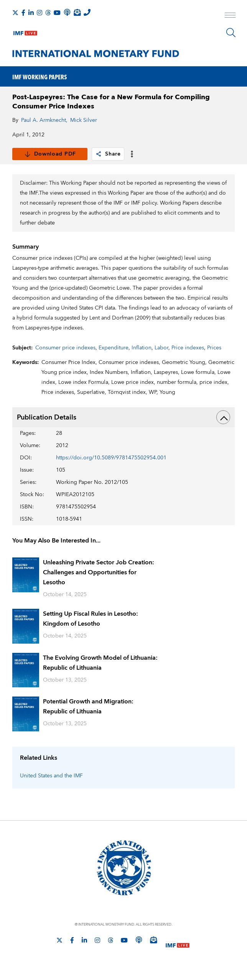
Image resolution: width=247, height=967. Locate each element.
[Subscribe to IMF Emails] (77, 12)
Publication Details (123, 417)
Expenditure (113, 347)
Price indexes (187, 347)
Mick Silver (83, 120)
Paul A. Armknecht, (44, 120)
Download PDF (50, 154)
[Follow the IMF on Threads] (48, 13)
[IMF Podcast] (67, 12)
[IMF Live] (25, 31)
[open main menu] (230, 16)
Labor (161, 347)
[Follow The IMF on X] (15, 13)
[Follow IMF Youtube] (57, 13)
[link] (98, 154)
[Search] (230, 32)
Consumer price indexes (65, 347)
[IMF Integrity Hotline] (87, 12)
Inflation (141, 347)
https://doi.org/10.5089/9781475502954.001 (111, 457)
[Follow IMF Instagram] (39, 13)
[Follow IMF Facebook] (23, 13)
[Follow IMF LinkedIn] (31, 13)
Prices (214, 347)
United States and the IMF (51, 775)
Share (108, 154)
